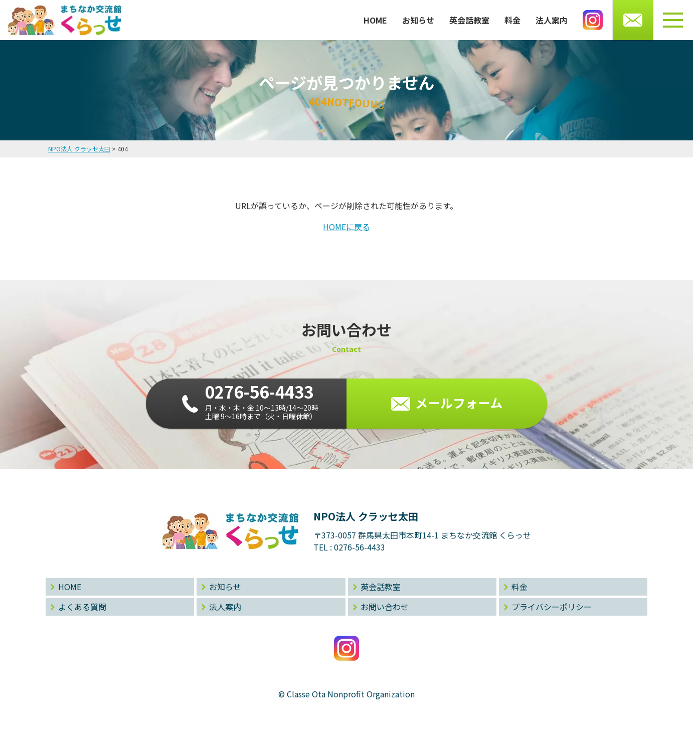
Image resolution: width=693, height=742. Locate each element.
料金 (512, 20)
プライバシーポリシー (551, 607)
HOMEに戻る (346, 227)
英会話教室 (469, 20)
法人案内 (552, 20)
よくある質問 (82, 607)
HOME (375, 20)
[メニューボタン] (673, 20)
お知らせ (418, 20)
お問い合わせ (385, 607)
